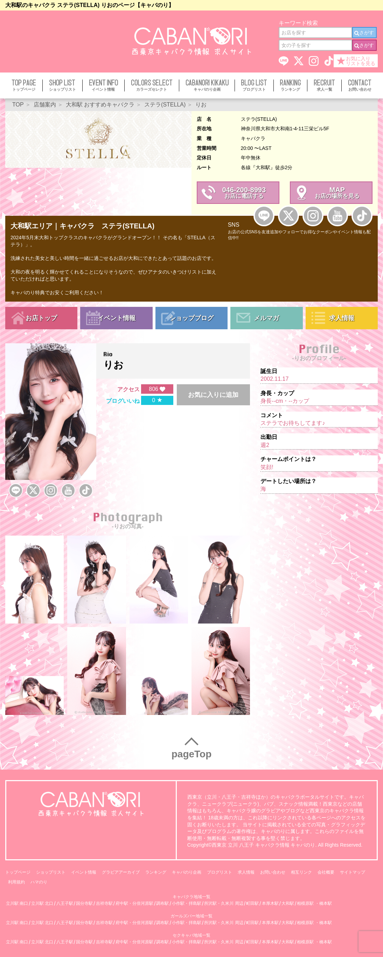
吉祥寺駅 (104, 903)
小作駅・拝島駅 (186, 903)
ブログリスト (219, 872)
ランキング (155, 872)
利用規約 (16, 882)
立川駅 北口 (42, 903)
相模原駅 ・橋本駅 (314, 903)
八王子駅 (64, 903)
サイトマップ (352, 872)
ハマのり (38, 882)
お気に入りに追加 (213, 394)
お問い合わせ (272, 872)
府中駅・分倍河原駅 (134, 903)
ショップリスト (50, 872)
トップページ (17, 872)
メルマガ (266, 318)
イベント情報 (116, 318)
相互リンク (301, 872)
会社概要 (326, 872)
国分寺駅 (84, 903)
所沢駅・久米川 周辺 (223, 903)
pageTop (192, 754)
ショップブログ (191, 318)
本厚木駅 (270, 903)
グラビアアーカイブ (121, 872)
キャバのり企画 (186, 872)
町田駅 (252, 903)
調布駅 (162, 903)
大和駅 (287, 903)
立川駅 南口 (17, 903)
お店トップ (41, 318)
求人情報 (341, 318)
